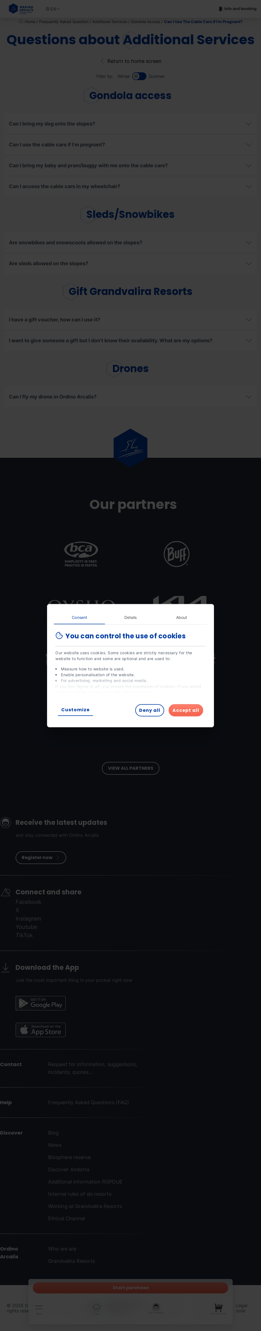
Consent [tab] (79, 617)
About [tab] (181, 617)
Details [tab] (130, 617)
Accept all (186, 710)
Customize (75, 709)
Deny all (149, 710)
